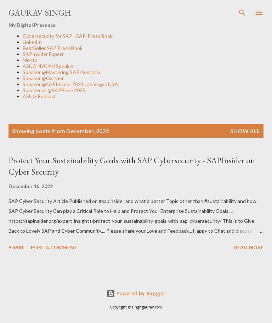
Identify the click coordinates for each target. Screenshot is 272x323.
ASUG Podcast (39, 96)
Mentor (31, 60)
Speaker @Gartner (43, 78)
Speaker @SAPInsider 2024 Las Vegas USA (70, 84)
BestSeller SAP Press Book (53, 48)
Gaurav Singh (39, 12)
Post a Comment (54, 247)
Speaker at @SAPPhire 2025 (54, 90)
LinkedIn (32, 42)
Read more (249, 247)
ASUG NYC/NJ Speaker (48, 66)
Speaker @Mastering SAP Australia (61, 72)
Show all (245, 131)
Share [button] (16, 247)
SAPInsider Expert (43, 54)
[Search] (242, 12)
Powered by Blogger (136, 293)
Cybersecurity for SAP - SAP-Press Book (68, 36)
